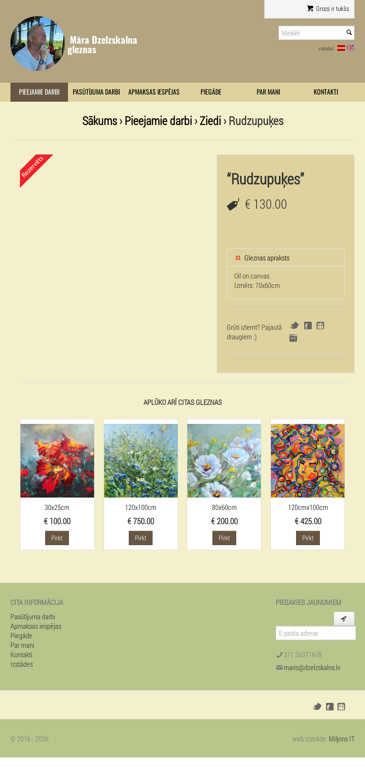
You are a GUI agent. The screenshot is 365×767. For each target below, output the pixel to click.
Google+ (293, 338)
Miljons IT (342, 738)
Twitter (294, 325)
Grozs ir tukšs (328, 8)
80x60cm (224, 507)
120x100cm (140, 507)
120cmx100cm (308, 507)
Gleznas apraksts (261, 257)
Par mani (268, 91)
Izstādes (21, 664)
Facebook (308, 325)
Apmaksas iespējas (154, 91)
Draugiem (320, 325)
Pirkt (57, 537)
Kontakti (326, 91)
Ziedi (210, 120)
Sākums (99, 120)
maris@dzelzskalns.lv (312, 667)
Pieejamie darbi (39, 91)
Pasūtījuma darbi (96, 91)
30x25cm (57, 507)
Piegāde (211, 91)
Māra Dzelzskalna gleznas (102, 44)
